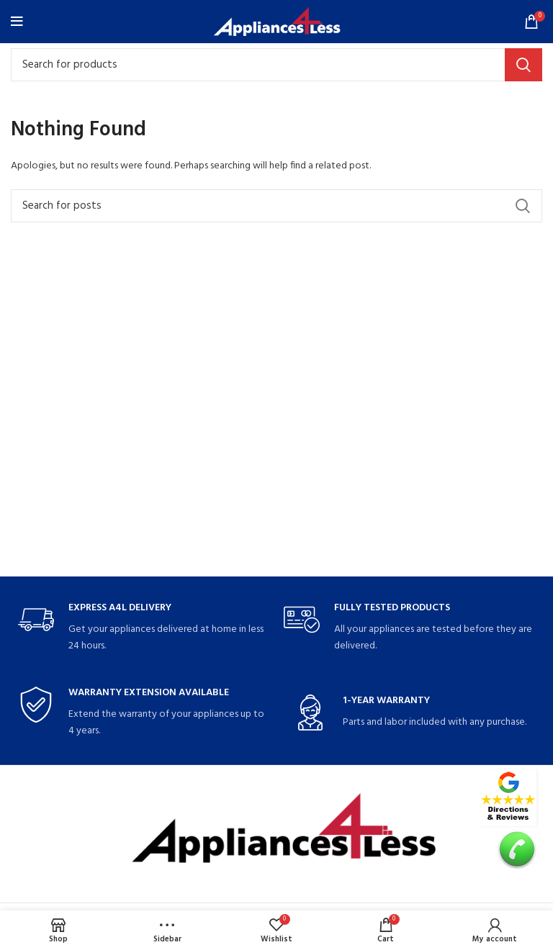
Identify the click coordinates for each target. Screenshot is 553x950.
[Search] (276, 64)
